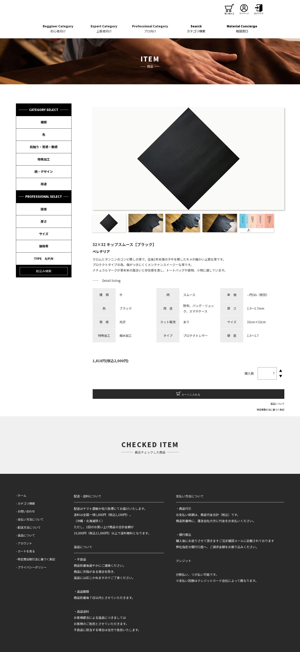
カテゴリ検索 (196, 28)
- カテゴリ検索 (26, 503)
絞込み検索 (43, 271)
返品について (277, 403)
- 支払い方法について (30, 519)
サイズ (43, 233)
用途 (44, 184)
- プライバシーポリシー (32, 567)
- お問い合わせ (26, 511)
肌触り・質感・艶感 (44, 146)
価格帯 (43, 246)
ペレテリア (101, 251)
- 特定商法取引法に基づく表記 (37, 559)
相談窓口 (242, 28)
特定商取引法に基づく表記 (270, 409)
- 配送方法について (29, 527)
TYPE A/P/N (43, 258)
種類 (44, 122)
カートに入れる (188, 393)
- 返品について (26, 535)
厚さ (44, 221)
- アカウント (24, 543)
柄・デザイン (44, 171)
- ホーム (21, 495)
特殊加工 (44, 159)
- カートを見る (26, 551)
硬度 (44, 209)
